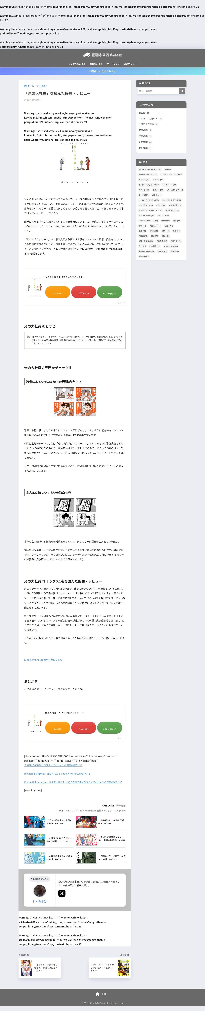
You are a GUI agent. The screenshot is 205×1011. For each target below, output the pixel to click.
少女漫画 (146, 136)
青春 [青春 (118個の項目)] (175, 252)
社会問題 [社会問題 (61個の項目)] (154, 247)
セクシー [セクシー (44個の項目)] (158, 190)
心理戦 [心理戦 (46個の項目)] (143, 237)
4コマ (70, 815)
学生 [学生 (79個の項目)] (142, 231)
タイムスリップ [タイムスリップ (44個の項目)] (175, 190)
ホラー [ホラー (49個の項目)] (160, 206)
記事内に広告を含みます (102, 71)
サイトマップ (113, 63)
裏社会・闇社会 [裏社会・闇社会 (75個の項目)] (146, 252)
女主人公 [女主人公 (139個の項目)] (155, 226)
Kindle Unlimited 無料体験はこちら (44, 660)
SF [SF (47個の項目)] (168, 170)
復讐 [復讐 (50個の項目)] (176, 231)
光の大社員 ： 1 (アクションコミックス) (65, 277)
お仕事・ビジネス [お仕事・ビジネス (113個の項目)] (148, 175)
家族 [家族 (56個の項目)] (165, 231)
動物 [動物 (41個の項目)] (142, 226)
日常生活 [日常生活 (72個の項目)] (176, 242)
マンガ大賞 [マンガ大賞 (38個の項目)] (175, 206)
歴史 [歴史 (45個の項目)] (142, 247)
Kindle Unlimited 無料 (89, 815)
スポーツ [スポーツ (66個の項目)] (144, 190)
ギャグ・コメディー (115, 815)
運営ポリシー (130, 63)
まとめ (144, 113)
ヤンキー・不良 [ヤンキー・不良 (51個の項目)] (146, 216)
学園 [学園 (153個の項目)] (169, 226)
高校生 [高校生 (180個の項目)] (144, 257)
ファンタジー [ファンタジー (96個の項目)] (146, 206)
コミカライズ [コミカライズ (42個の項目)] (169, 185)
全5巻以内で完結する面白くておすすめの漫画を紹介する (55, 766)
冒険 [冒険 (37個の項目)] (177, 221)
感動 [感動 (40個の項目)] (165, 237)
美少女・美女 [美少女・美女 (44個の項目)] (171, 247)
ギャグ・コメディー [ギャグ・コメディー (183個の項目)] (149, 185)
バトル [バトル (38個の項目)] (156, 196)
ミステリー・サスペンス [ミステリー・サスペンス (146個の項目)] (150, 211)
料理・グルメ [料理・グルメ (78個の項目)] (146, 242)
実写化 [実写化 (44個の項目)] (153, 231)
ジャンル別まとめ (76, 63)
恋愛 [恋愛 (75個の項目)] (154, 237)
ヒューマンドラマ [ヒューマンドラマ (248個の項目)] (171, 201)
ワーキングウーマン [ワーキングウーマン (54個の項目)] (148, 221)
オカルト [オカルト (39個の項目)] (158, 180)
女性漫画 (146, 130)
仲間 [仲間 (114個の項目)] (165, 221)
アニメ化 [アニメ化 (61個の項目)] (144, 180)
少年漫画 (146, 143)
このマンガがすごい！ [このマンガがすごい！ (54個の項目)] (171, 175)
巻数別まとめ (96, 63)
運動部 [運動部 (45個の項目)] (162, 252)
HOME (102, 999)
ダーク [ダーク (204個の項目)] (144, 196)
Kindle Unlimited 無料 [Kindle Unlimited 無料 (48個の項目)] (150, 170)
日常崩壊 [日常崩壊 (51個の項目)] (161, 242)
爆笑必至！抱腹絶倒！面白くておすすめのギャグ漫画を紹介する (59, 774)
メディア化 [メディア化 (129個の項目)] (172, 211)
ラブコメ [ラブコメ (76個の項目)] (163, 216)
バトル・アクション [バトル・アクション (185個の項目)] (149, 201)
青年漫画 (121, 810)
